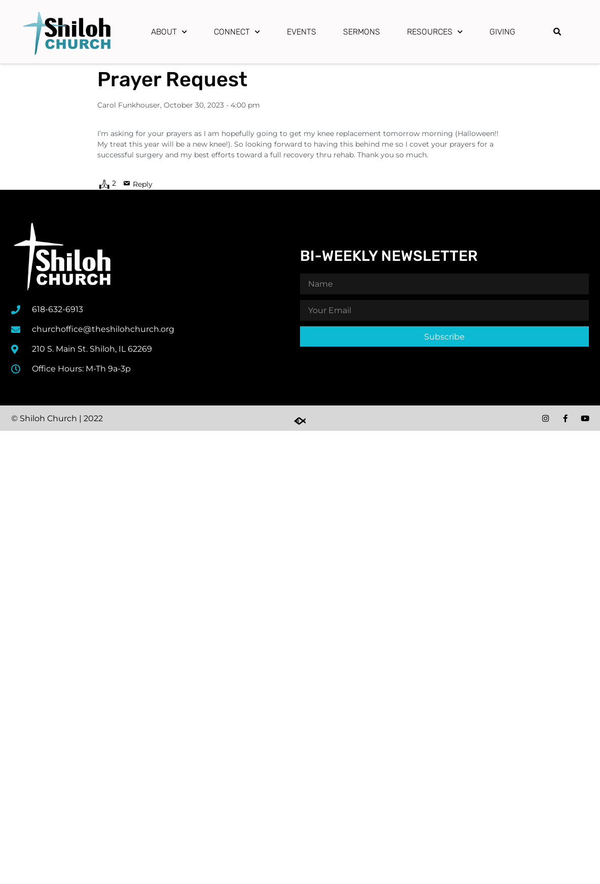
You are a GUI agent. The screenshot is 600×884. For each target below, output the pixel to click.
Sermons (361, 32)
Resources (435, 32)
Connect (237, 32)
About (169, 32)
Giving (502, 32)
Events (301, 32)
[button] (557, 32)
